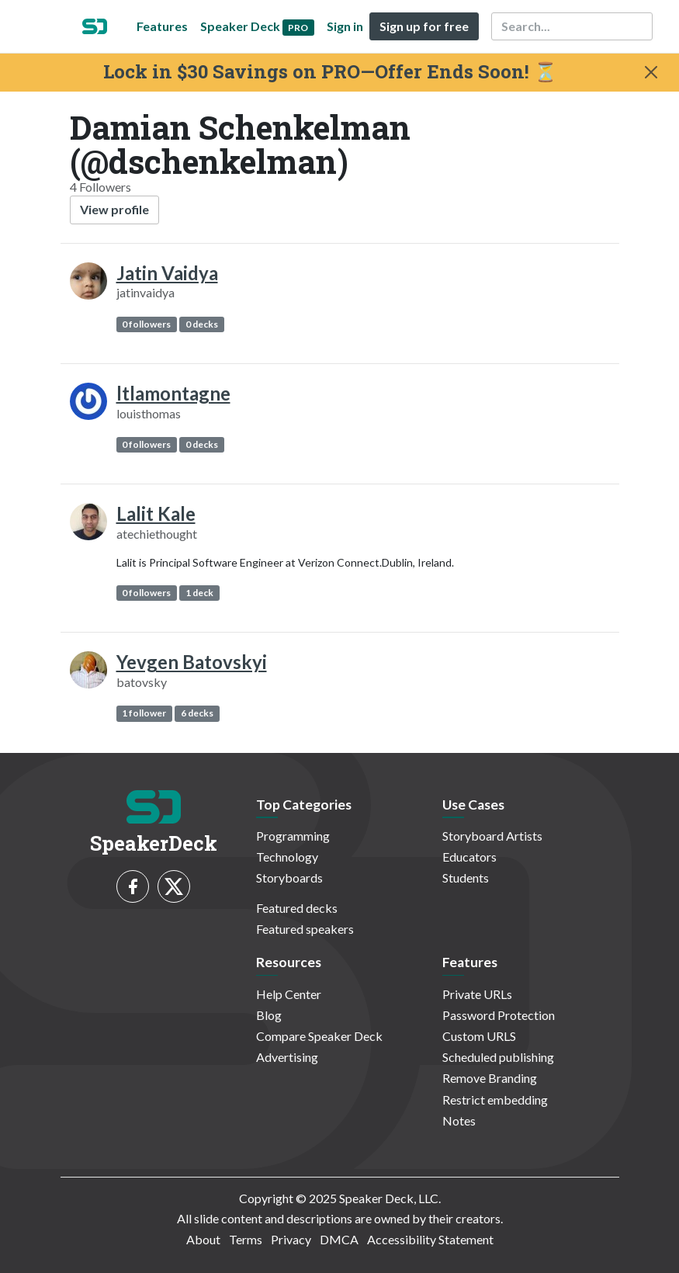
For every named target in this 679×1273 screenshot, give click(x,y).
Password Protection (498, 1015)
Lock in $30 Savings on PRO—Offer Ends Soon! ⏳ (330, 72)
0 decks (201, 324)
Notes (459, 1120)
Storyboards (289, 877)
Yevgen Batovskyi (191, 661)
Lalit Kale (156, 513)
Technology (287, 856)
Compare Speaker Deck (319, 1035)
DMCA (339, 1239)
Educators (469, 856)
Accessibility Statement (430, 1239)
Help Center (288, 994)
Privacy (291, 1239)
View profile (114, 209)
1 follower (144, 713)
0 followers (146, 324)
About (203, 1239)
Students (465, 877)
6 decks (197, 713)
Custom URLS (479, 1035)
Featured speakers (305, 928)
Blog (269, 1015)
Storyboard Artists (492, 835)
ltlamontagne (173, 393)
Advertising (287, 1056)
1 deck (199, 592)
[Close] (651, 72)
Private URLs (477, 994)
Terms (245, 1239)
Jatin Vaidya (167, 273)
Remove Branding (489, 1077)
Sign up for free (424, 26)
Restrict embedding (495, 1099)
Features (162, 26)
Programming (293, 835)
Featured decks (297, 907)
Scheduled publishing (498, 1056)
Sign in (345, 26)
